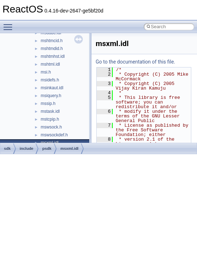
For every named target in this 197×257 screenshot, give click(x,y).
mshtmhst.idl (53, 56)
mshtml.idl (50, 64)
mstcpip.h (50, 119)
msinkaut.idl (52, 87)
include (27, 148)
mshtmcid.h (51, 40)
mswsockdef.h (54, 134)
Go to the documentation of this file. (135, 62)
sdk (7, 148)
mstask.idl (50, 111)
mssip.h (48, 103)
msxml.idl (69, 148)
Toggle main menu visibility (10, 23)
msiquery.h (51, 95)
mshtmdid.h (52, 48)
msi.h (46, 72)
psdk (46, 148)
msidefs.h (50, 79)
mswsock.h (51, 127)
